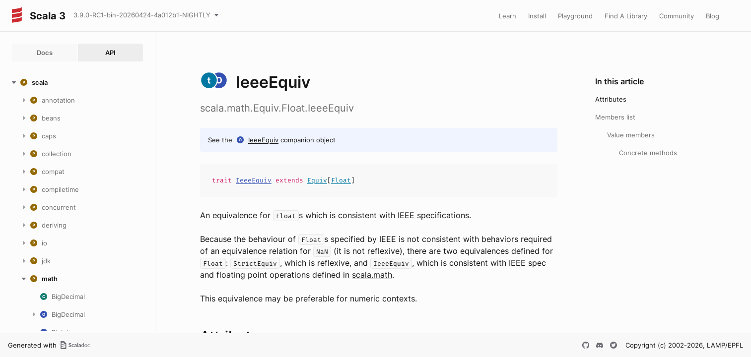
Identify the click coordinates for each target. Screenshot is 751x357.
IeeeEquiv (263, 140)
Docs (45, 53)
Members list (615, 117)
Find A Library (626, 16)
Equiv (317, 180)
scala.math (372, 275)
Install (537, 16)
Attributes (610, 99)
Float (341, 180)
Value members (631, 135)
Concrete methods (648, 153)
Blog (712, 16)
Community (676, 16)
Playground (575, 16)
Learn (507, 16)
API (110, 53)
